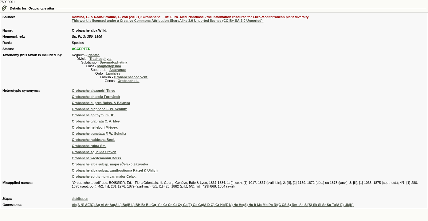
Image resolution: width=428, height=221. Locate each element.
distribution (80, 198)
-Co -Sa (213, 205)
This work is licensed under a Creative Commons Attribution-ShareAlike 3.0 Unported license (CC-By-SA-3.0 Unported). (168, 20)
